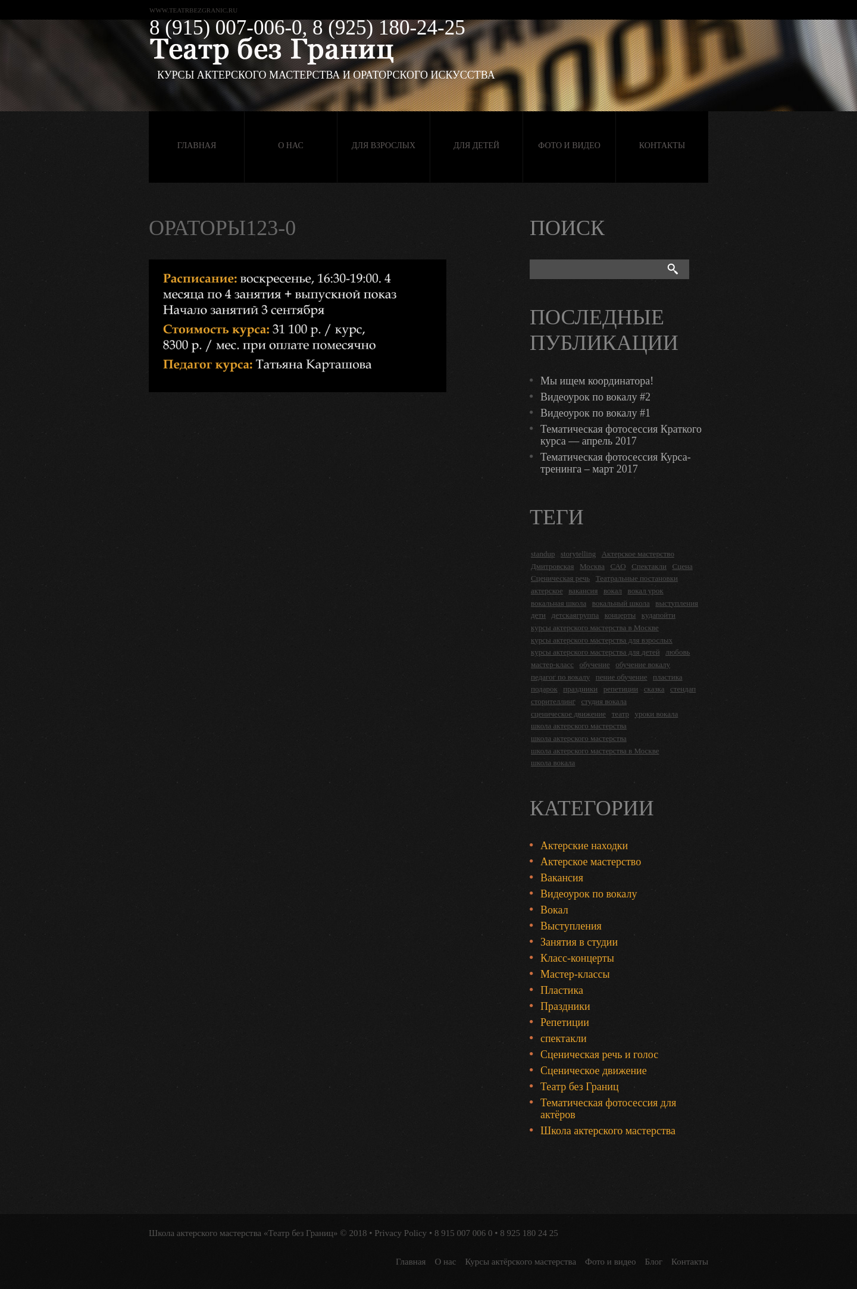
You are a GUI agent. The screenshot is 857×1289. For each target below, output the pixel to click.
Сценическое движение (593, 1071)
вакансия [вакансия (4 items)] (583, 590)
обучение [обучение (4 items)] (595, 664)
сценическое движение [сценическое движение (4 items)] (568, 713)
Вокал (554, 910)
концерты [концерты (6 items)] (620, 615)
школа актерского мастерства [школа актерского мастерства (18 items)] (579, 725)
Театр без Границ (579, 1087)
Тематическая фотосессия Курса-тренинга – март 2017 (615, 463)
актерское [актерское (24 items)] (547, 590)
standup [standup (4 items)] (543, 553)
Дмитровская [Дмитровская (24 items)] (552, 566)
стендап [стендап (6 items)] (683, 688)
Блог (654, 1261)
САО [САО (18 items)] (617, 566)
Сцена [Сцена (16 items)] (683, 566)
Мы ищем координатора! (596, 381)
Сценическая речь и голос (599, 1054)
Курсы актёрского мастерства (520, 1261)
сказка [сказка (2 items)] (654, 688)
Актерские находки (584, 846)
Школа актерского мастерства (607, 1131)
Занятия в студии (579, 942)
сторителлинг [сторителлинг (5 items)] (553, 701)
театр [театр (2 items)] (620, 713)
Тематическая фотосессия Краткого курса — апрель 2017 (621, 435)
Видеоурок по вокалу (588, 894)
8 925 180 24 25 (529, 1233)
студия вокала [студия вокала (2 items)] (604, 701)
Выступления (571, 926)
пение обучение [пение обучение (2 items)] (622, 676)
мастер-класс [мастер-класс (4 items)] (552, 664)
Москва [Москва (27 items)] (592, 566)
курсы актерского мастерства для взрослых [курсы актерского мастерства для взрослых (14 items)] (602, 640)
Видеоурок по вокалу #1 (595, 413)
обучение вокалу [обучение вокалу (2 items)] (642, 664)
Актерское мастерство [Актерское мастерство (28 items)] (638, 553)
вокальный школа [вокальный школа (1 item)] (621, 603)
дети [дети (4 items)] (538, 615)
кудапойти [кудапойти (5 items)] (658, 615)
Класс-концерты (577, 958)
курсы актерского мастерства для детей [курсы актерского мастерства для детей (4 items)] (595, 651)
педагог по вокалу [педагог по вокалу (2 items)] (560, 676)
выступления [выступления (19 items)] (676, 603)
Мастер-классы (575, 974)
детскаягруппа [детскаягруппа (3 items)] (575, 615)
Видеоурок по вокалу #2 (595, 397)
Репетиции (564, 1022)
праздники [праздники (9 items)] (580, 688)
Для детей (476, 145)
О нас (290, 145)
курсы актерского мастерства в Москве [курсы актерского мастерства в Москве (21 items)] (595, 627)
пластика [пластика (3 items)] (668, 676)
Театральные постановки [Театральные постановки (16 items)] (637, 578)
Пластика (561, 990)
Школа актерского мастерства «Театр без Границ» (243, 1233)
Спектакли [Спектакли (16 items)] (649, 566)
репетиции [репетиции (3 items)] (621, 688)
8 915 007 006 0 (463, 1233)
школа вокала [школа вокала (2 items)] (553, 762)
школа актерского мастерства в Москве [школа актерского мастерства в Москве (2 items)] (595, 750)
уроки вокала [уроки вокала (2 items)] (656, 713)
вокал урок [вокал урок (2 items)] (646, 590)
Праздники (565, 1006)
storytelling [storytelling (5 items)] (578, 553)
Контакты (662, 145)
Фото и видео (569, 145)
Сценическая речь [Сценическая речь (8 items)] (560, 578)
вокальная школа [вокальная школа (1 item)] (558, 603)
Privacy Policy (400, 1233)
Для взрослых (383, 145)
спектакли (563, 1038)
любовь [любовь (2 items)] (677, 651)
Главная (197, 145)
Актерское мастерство (590, 862)
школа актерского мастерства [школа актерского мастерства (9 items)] (579, 738)
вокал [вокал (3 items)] (612, 590)
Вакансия (561, 878)
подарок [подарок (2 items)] (544, 688)
